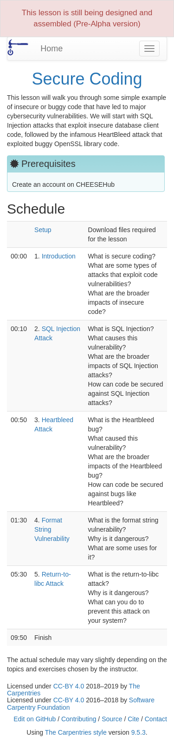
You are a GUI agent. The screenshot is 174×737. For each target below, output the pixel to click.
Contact (156, 719)
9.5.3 (138, 732)
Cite (133, 719)
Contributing (79, 719)
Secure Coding (87, 78)
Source (112, 719)
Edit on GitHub (34, 719)
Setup (43, 229)
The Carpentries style (76, 732)
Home (51, 48)
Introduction (59, 256)
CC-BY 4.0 (68, 686)
